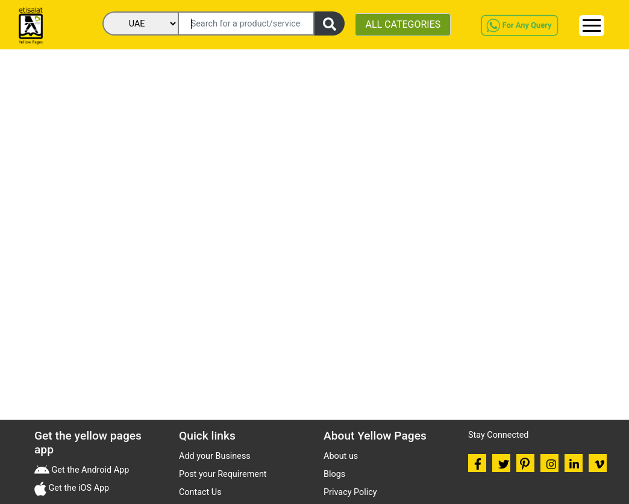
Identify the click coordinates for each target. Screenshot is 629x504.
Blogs (334, 474)
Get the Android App (89, 470)
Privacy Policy (350, 492)
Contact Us (200, 492)
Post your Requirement (223, 474)
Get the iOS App (77, 488)
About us (341, 456)
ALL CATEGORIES (402, 24)
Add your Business (215, 456)
